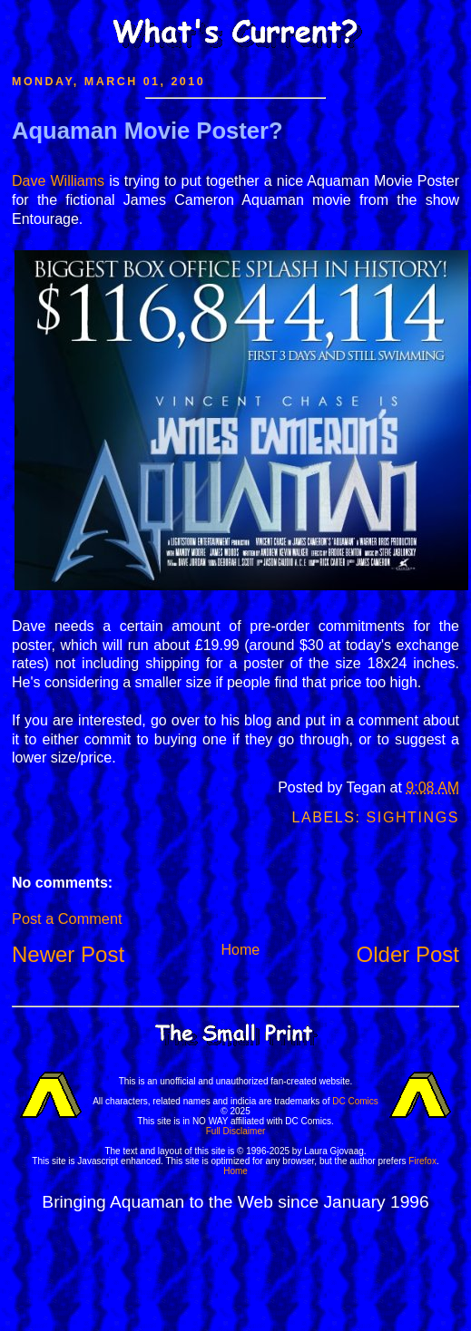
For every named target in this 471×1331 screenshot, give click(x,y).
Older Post (408, 954)
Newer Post (68, 954)
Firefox (422, 1161)
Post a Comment (67, 918)
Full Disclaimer (236, 1131)
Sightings (413, 817)
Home (240, 949)
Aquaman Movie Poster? (147, 130)
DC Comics (355, 1101)
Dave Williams (58, 181)
